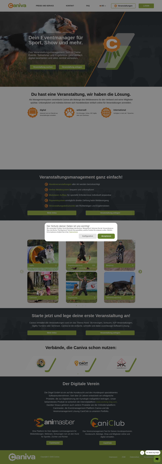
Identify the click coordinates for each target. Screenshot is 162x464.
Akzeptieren (106, 236)
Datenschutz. (73, 232)
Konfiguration (87, 236)
